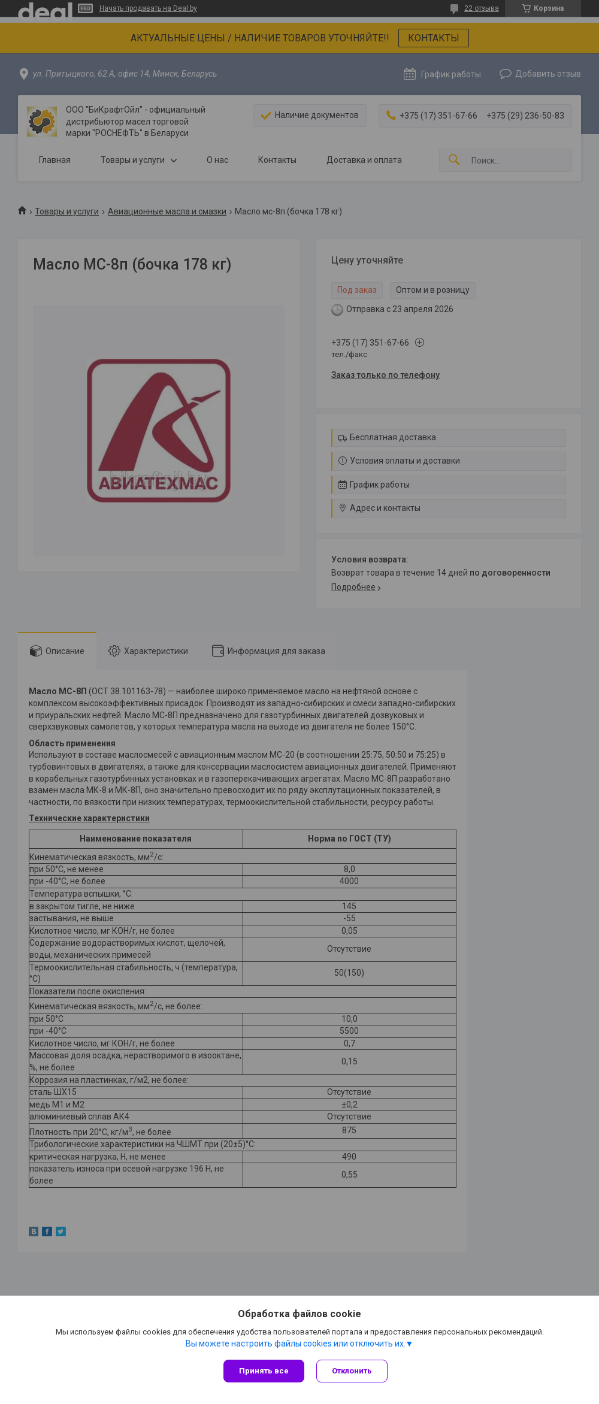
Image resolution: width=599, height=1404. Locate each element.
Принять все (264, 1370)
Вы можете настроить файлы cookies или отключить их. (296, 1343)
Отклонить (352, 1370)
